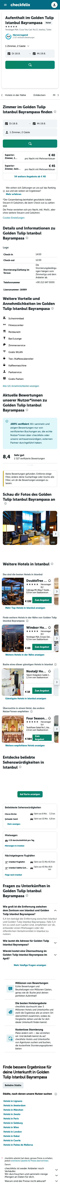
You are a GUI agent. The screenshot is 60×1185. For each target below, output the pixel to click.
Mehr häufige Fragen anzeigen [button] (30, 965)
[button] (5, 4)
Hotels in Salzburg (13, 1123)
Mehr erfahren (13, 194)
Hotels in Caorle (12, 1140)
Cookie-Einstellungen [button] (13, 218)
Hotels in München (13, 1110)
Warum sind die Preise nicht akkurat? (31, 1181)
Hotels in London (12, 1131)
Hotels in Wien (11, 1127)
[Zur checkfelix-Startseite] (20, 4)
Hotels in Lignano (12, 1101)
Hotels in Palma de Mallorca (18, 1145)
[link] (25, 608)
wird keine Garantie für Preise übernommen (29, 1161)
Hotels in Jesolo (11, 1114)
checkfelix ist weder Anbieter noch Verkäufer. (31, 1170)
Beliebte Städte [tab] (13, 1085)
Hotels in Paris (11, 1118)
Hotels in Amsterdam (14, 1105)
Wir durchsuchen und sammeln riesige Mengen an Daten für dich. (31, 1175)
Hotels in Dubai (11, 1136)
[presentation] (55, 111)
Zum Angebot (42, 600)
